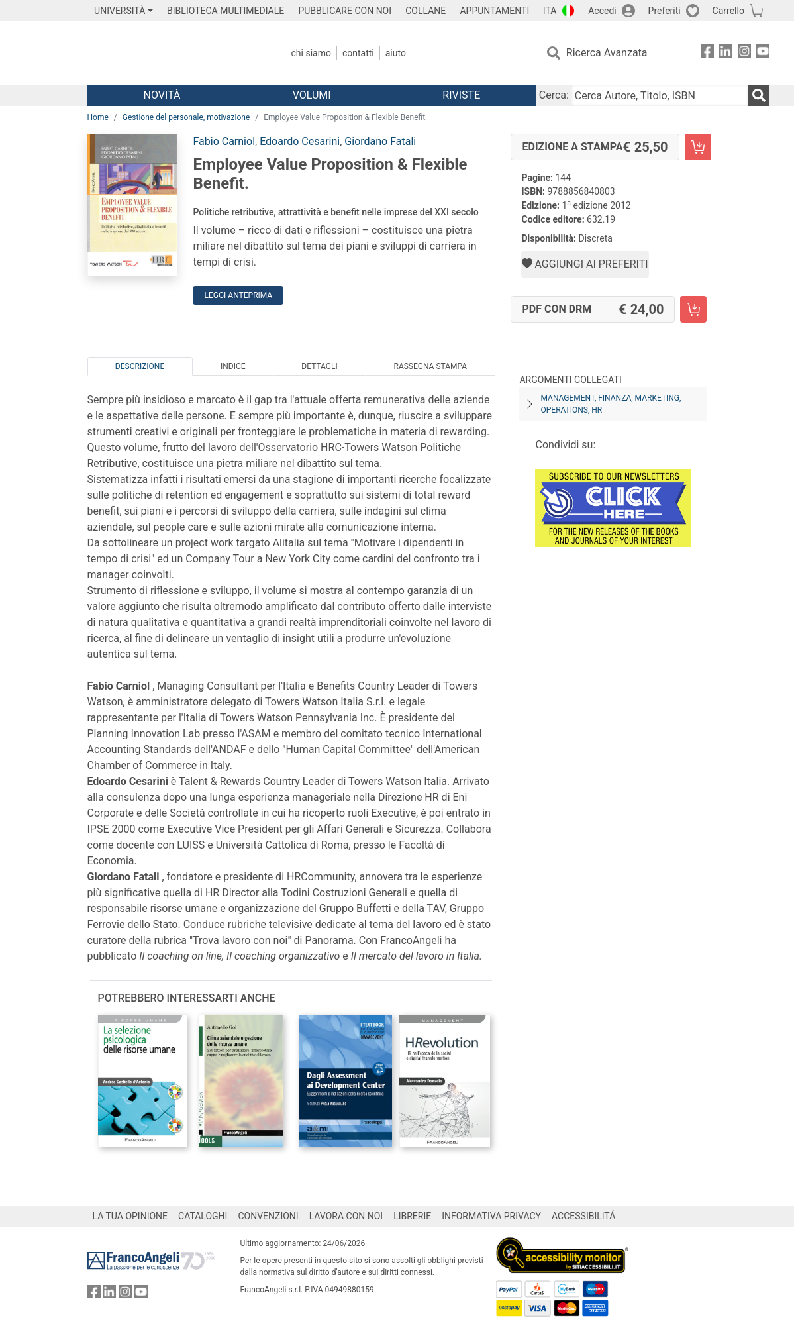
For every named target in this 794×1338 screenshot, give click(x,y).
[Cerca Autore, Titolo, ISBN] (659, 95)
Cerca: (554, 95)
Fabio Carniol (224, 141)
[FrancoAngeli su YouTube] (762, 53)
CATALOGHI (202, 1216)
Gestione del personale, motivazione (186, 117)
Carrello (728, 10)
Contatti (358, 53)
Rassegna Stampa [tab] (430, 366)
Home (98, 117)
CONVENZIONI (268, 1216)
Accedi (602, 10)
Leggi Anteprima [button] (238, 295)
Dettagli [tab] (319, 366)
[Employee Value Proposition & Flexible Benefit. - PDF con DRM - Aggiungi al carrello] (693, 309)
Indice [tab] (233, 366)
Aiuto (395, 53)
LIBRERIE (412, 1216)
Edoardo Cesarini (300, 141)
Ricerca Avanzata (607, 52)
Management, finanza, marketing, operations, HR (610, 404)
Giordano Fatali (380, 141)
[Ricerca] (758, 95)
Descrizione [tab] (139, 366)
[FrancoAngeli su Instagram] (744, 53)
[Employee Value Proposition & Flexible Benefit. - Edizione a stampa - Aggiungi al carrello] (698, 147)
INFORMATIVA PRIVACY (491, 1216)
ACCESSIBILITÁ (583, 1216)
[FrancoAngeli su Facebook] (707, 53)
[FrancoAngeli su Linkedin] (725, 53)
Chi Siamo (311, 53)
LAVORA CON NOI (346, 1216)
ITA (550, 10)
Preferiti (664, 10)
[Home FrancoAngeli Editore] (175, 53)
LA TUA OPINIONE (130, 1216)
